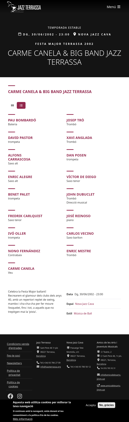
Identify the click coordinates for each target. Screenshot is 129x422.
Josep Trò (75, 120)
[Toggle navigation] (114, 6)
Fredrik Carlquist (25, 216)
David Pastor (20, 137)
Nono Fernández (24, 251)
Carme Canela (21, 268)
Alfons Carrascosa (19, 157)
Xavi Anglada (79, 137)
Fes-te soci (13, 355)
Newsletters (14, 363)
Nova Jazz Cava (84, 304)
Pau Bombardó (22, 120)
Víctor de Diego (81, 176)
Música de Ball (83, 313)
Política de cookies (13, 384)
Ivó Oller (17, 233)
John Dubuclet (81, 194)
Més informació (23, 419)
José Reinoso (79, 216)
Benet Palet (19, 194)
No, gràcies (106, 405)
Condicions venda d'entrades (18, 346)
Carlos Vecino (80, 233)
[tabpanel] (64, 194)
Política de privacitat (13, 373)
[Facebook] (10, 397)
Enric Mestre (79, 251)
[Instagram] (19, 397)
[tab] (12, 105)
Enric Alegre (20, 176)
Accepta (91, 405)
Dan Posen (76, 155)
